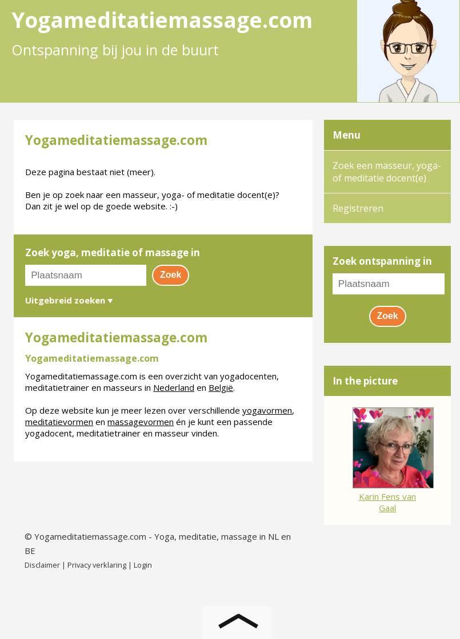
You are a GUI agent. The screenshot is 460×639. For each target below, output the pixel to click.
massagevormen (140, 421)
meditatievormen (59, 421)
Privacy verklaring (96, 565)
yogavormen (267, 410)
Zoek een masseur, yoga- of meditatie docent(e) (387, 171)
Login (143, 565)
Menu (347, 134)
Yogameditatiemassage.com (90, 536)
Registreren (358, 208)
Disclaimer (42, 565)
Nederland (173, 387)
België (221, 387)
